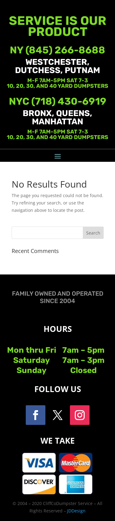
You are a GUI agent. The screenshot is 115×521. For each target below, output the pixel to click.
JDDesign (76, 511)
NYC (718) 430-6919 (57, 101)
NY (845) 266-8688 (57, 50)
